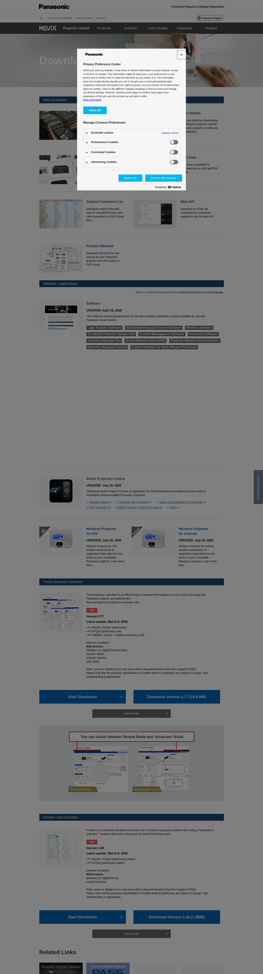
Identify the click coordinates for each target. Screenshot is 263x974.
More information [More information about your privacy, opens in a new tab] (92, 99)
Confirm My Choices (163, 178)
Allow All (95, 110)
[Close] (182, 55)
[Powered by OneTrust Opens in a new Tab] (169, 188)
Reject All (130, 178)
